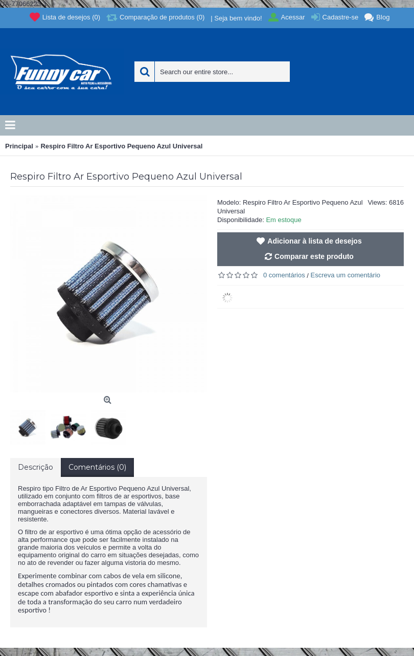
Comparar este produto (314, 256)
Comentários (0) (97, 467)
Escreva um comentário (346, 275)
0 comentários (284, 275)
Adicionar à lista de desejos (314, 241)
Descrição (35, 467)
